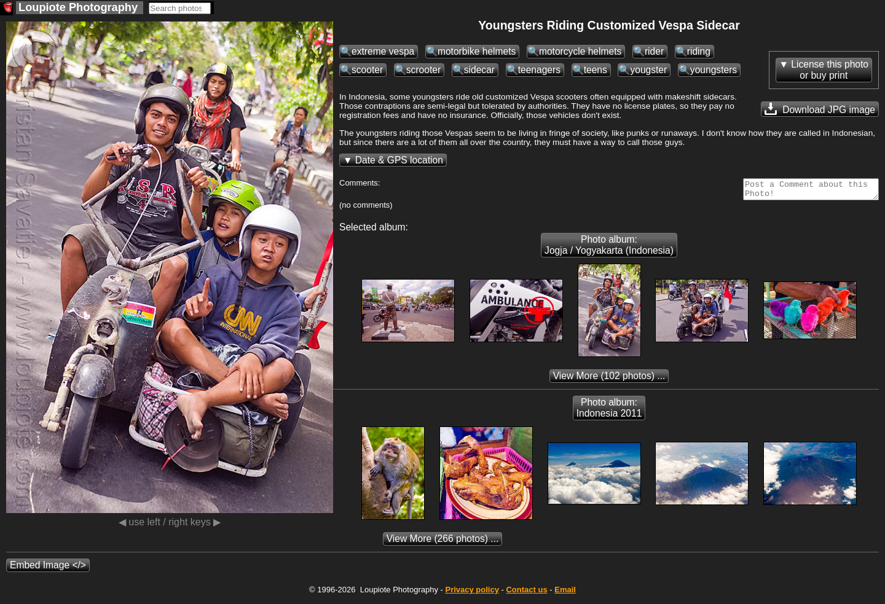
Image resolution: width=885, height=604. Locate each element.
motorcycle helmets (580, 51)
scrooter (423, 70)
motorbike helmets (477, 51)
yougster (648, 70)
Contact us (526, 593)
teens (595, 70)
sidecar (479, 70)
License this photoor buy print (829, 69)
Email (565, 593)
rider (654, 51)
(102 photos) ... (609, 379)
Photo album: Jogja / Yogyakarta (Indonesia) (609, 248)
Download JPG (820, 109)
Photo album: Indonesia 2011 (609, 411)
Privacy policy (471, 593)
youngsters (713, 70)
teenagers (539, 70)
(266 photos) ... (443, 542)
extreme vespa (383, 51)
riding (698, 51)
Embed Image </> (48, 568)
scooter (367, 70)
